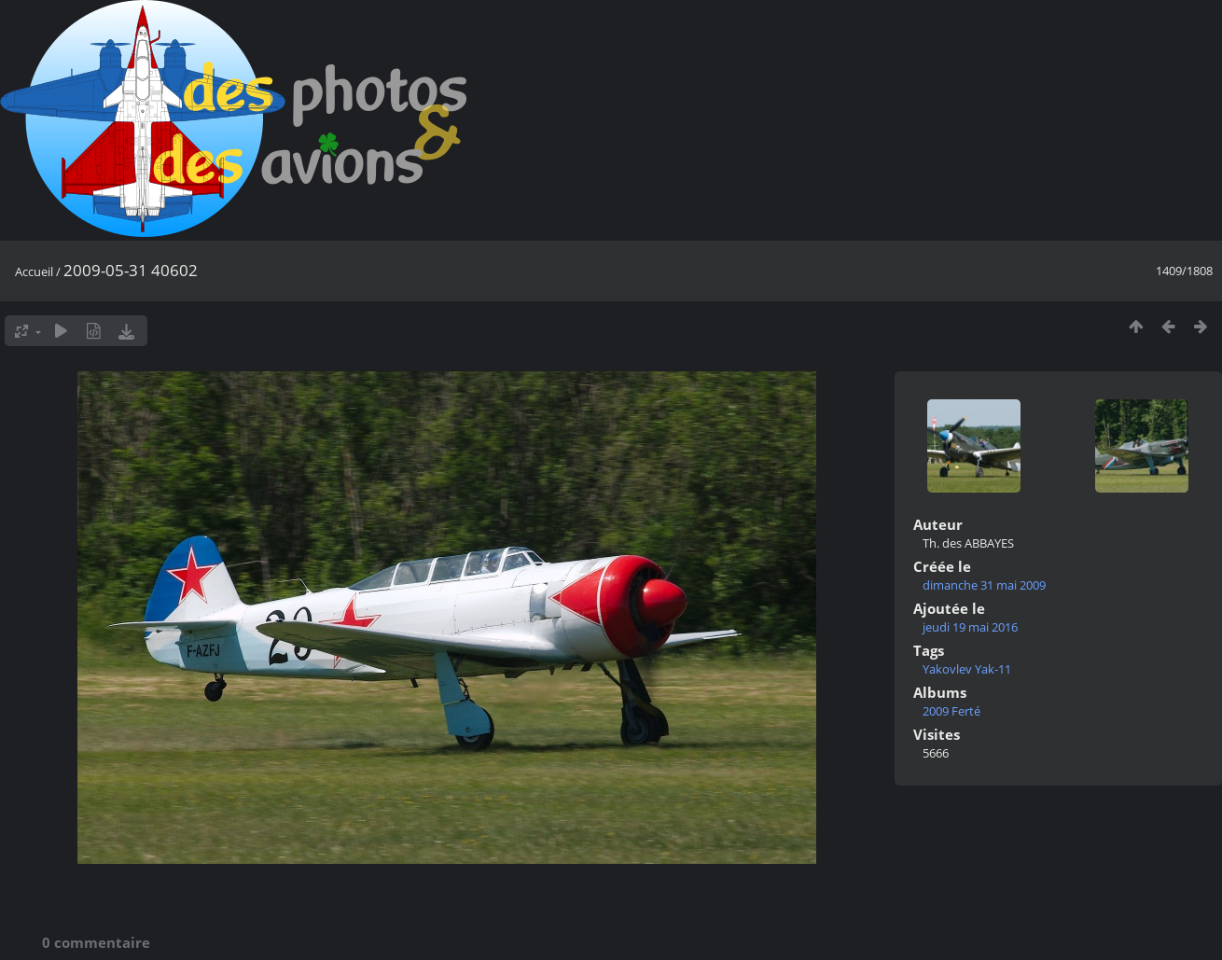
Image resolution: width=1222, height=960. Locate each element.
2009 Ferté (951, 711)
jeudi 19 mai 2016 (970, 627)
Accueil (34, 271)
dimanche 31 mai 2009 (984, 585)
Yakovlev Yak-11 (967, 669)
